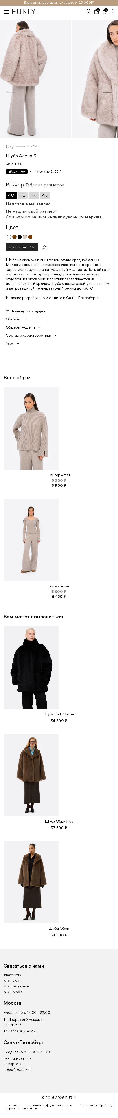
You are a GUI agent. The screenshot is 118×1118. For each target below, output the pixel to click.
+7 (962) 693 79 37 (17, 1070)
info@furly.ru (12, 975)
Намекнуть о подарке (28, 311)
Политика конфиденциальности (50, 1105)
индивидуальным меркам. (74, 217)
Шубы (32, 146)
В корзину (18, 247)
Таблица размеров (45, 185)
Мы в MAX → (13, 992)
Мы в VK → (11, 981)
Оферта (14, 1105)
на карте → (12, 1024)
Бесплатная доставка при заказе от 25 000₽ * (59, 2)
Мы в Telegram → (16, 986)
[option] (59, 78)
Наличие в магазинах (28, 204)
